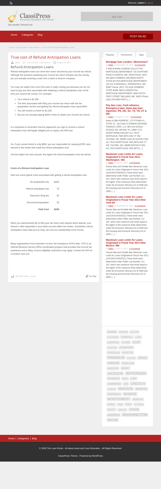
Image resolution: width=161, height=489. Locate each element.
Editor (17, 63)
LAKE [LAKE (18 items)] (134, 378)
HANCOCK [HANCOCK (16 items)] (113, 368)
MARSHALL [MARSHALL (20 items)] (114, 394)
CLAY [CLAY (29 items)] (136, 342)
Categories (27, 34)
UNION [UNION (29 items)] (134, 409)
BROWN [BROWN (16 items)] (123, 332)
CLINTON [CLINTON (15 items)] (112, 347)
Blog (40, 34)
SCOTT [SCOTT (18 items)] (111, 409)
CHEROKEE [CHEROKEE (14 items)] (113, 342)
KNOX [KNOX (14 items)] (125, 378)
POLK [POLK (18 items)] (128, 404)
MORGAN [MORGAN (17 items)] (138, 399)
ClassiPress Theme (67, 456)
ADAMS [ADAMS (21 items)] (111, 331)
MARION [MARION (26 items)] (141, 388)
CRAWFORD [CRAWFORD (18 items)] (126, 347)
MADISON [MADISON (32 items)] (125, 388)
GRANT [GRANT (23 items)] (142, 357)
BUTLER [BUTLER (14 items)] (134, 332)
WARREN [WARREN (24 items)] (113, 415)
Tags (141, 54)
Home (14, 34)
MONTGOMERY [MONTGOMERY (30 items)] (118, 399)
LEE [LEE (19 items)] (125, 383)
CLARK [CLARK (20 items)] (126, 342)
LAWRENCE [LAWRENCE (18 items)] (114, 383)
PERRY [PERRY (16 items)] (111, 404)
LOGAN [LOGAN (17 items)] (111, 389)
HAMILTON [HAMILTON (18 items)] (128, 363)
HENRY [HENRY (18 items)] (125, 368)
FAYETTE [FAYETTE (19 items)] (127, 352)
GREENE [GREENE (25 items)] (113, 363)
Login (148, 3)
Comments (126, 54)
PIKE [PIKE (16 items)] (120, 404)
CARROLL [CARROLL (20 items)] (127, 337)
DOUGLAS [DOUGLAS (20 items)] (113, 352)
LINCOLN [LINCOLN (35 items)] (138, 383)
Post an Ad (138, 36)
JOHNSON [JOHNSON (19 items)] (113, 378)
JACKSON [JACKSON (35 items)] (115, 373)
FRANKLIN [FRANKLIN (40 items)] (116, 357)
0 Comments (140, 65)
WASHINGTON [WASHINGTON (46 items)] (134, 415)
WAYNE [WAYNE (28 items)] (112, 420)
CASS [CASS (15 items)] (138, 337)
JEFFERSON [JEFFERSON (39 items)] (136, 373)
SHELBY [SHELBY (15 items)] (122, 410)
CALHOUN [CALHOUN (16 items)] (112, 337)
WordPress (97, 456)
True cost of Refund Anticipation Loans (46, 57)
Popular (110, 54)
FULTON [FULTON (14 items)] (131, 358)
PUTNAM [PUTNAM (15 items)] (138, 404)
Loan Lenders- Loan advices (28, 47)
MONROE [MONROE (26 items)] (130, 394)
